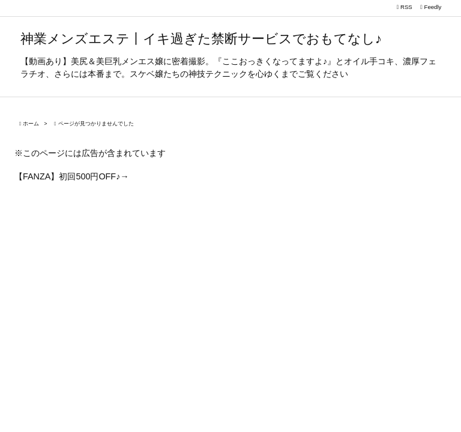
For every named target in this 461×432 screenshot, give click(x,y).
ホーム (31, 124)
